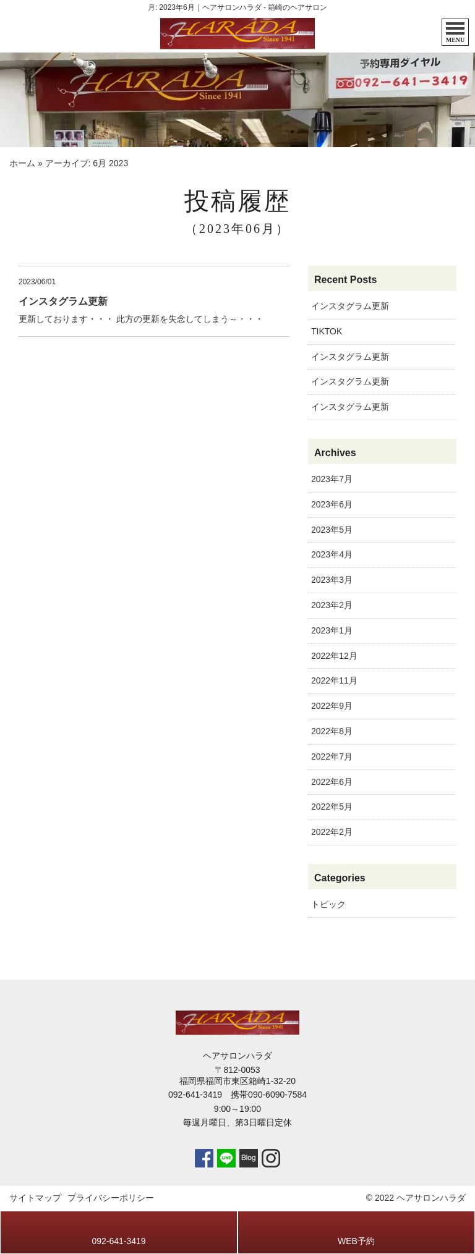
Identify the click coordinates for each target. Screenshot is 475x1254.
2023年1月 (332, 630)
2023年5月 (332, 530)
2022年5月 (332, 806)
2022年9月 (332, 706)
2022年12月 (334, 656)
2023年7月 (332, 479)
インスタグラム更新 (350, 306)
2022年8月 (332, 731)
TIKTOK (326, 331)
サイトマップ (35, 1198)
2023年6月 (332, 504)
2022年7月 (332, 756)
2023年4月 (332, 554)
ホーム (22, 163)
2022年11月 (334, 680)
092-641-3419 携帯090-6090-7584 (237, 1094)
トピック (328, 904)
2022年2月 (332, 832)
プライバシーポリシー (110, 1198)
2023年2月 (332, 605)
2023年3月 (332, 580)
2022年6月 (332, 782)
